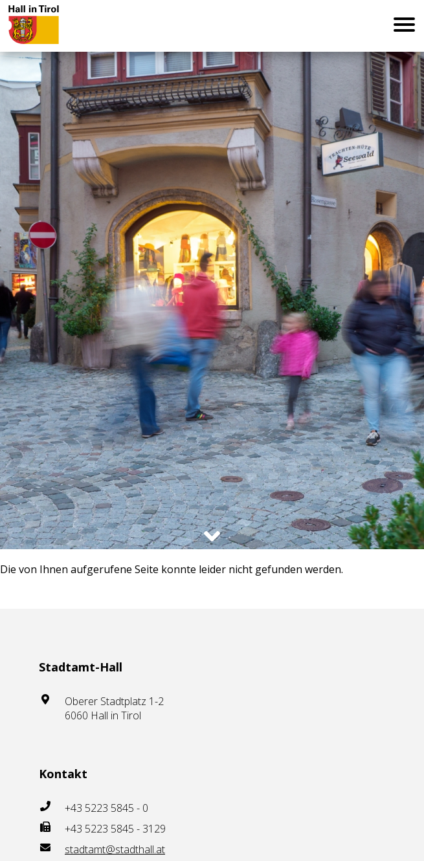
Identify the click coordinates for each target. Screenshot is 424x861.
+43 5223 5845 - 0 (106, 808)
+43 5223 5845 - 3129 (115, 829)
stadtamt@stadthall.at (115, 849)
